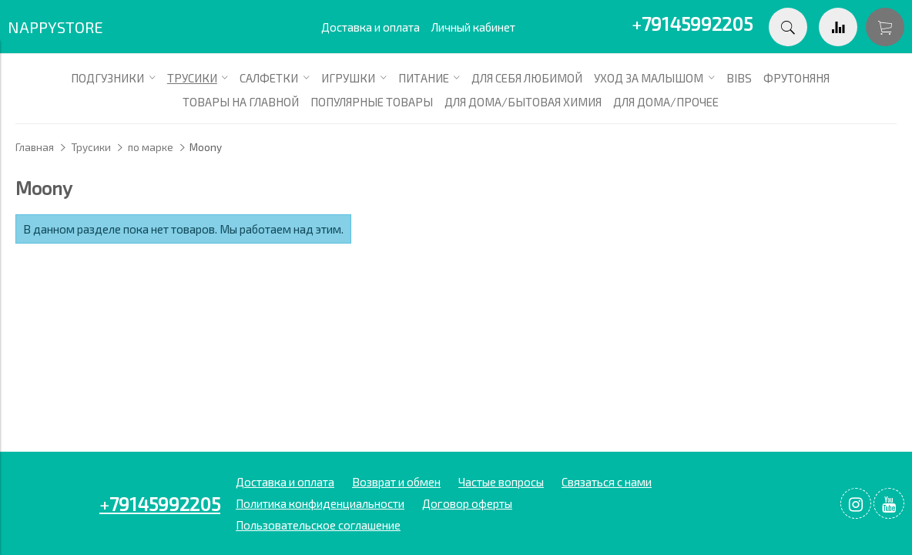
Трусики (91, 147)
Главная (34, 147)
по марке (150, 147)
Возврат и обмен (396, 482)
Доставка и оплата (370, 27)
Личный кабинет (473, 27)
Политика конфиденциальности (320, 503)
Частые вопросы (501, 482)
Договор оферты (467, 503)
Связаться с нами (607, 482)
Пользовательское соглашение (318, 525)
